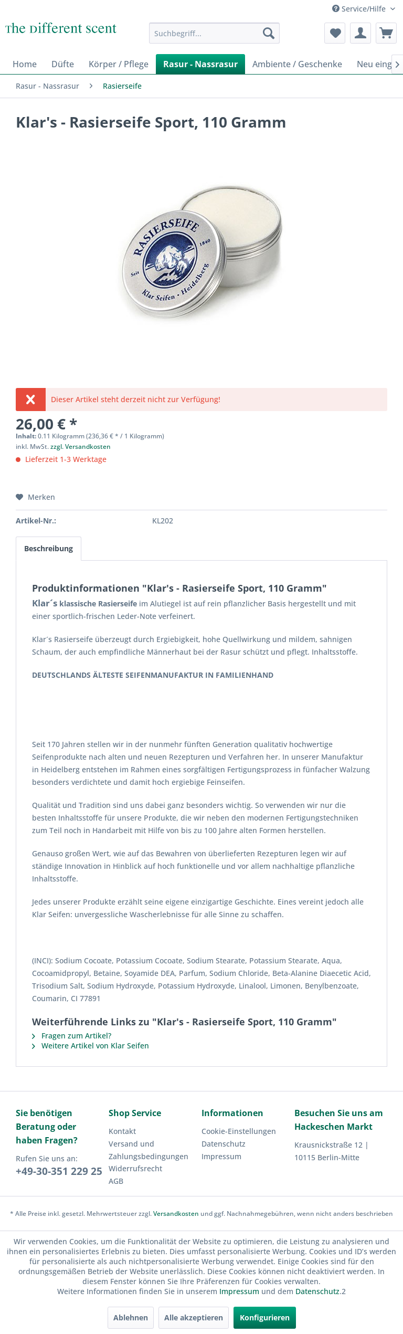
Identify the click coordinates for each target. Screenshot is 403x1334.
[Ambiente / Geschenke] (297, 64)
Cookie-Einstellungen (239, 1131)
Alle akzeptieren (193, 1317)
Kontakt (122, 1131)
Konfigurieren (265, 1317)
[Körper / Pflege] (118, 64)
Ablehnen (130, 1317)
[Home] (24, 64)
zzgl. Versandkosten (80, 446)
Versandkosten (176, 1213)
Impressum (221, 1156)
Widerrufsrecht (135, 1168)
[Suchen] (269, 33)
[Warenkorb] (386, 33)
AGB (116, 1181)
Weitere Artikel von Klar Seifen (90, 1046)
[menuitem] (214, 33)
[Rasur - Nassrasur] (200, 64)
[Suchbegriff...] (214, 33)
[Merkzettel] (334, 33)
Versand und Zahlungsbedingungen (148, 1150)
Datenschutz (224, 1144)
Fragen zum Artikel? (71, 1036)
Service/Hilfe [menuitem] (360, 9)
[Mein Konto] (360, 33)
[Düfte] (62, 64)
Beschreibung (48, 548)
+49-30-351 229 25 (59, 1171)
